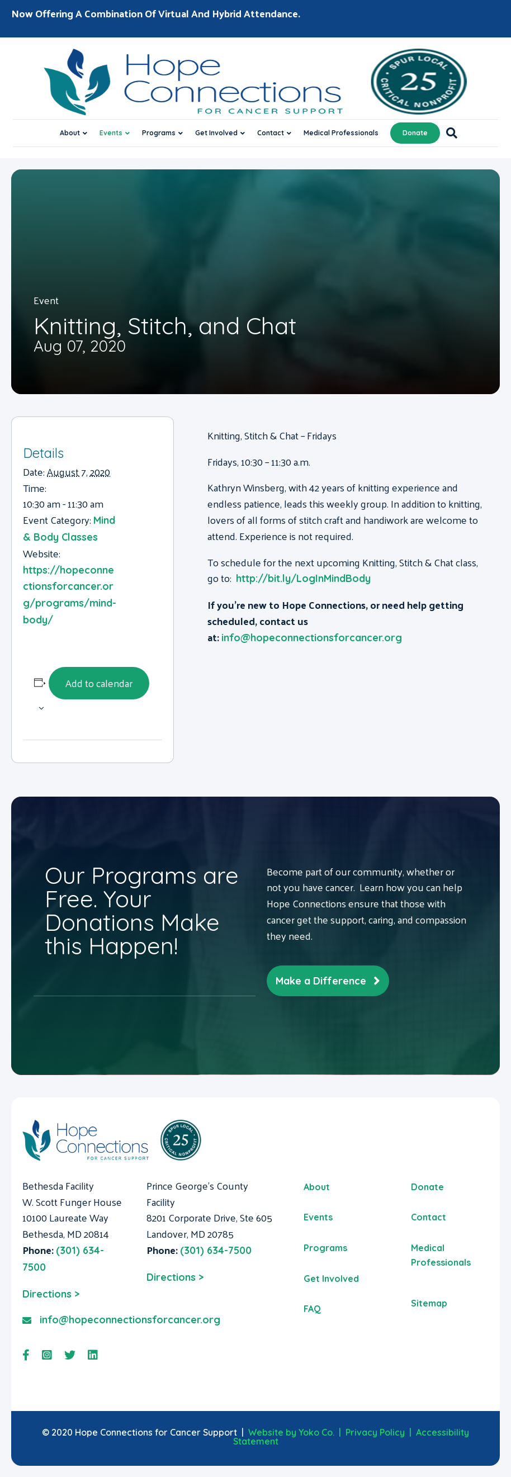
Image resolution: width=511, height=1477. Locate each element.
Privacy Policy (375, 1432)
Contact (270, 133)
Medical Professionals (341, 133)
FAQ (312, 1308)
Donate (415, 133)
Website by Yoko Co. (291, 1432)
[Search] (448, 133)
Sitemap (429, 1303)
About (70, 133)
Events (111, 133)
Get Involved (216, 133)
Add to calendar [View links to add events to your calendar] (99, 683)
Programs (159, 133)
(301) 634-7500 (216, 1250)
